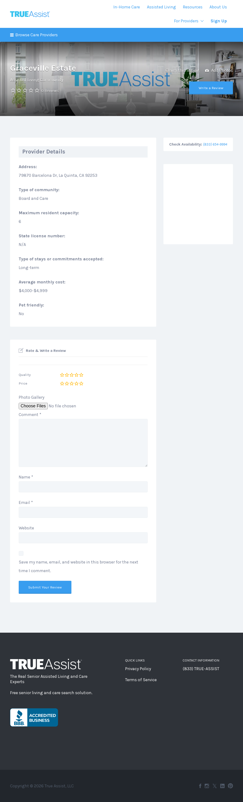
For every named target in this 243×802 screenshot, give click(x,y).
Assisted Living (161, 7)
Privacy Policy (138, 668)
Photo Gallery (31, 397)
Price (23, 383)
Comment (30, 414)
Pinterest (230, 786)
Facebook (200, 786)
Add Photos (219, 70)
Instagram (207, 786)
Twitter (214, 786)
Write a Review (211, 88)
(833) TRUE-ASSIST (201, 668)
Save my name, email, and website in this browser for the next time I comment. (78, 566)
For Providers (186, 21)
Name (26, 477)
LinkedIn (222, 786)
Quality (25, 375)
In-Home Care (126, 7)
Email (26, 502)
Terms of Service (141, 679)
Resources (192, 7)
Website (26, 528)
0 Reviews (50, 90)
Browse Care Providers (36, 34)
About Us (218, 7)
